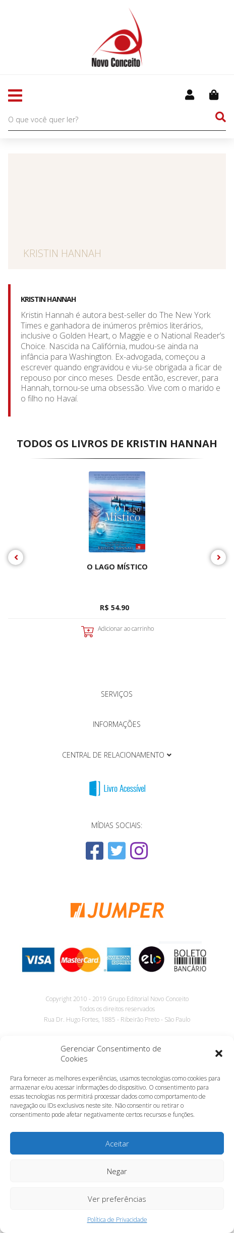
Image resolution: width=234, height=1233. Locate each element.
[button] (219, 1053)
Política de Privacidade (117, 1219)
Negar (117, 1171)
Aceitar (117, 1143)
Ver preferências (117, 1199)
